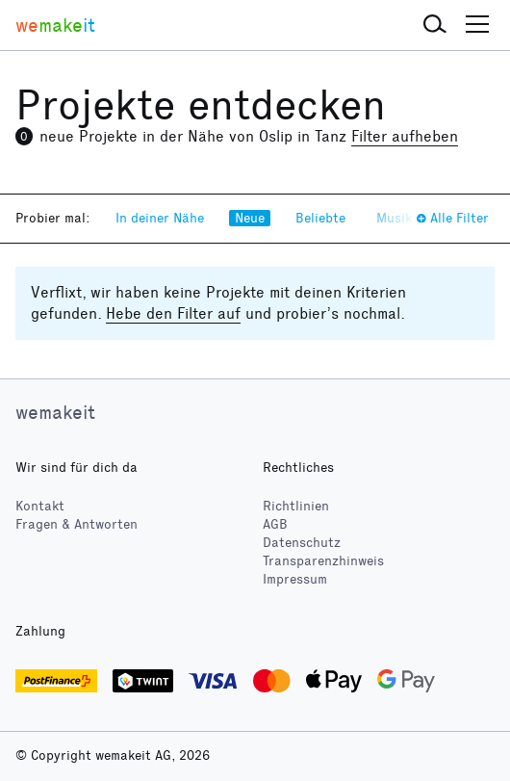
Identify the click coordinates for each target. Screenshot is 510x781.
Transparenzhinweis (323, 561)
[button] (435, 25)
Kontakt (39, 506)
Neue (250, 218)
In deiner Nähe (159, 218)
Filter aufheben (404, 136)
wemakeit (55, 412)
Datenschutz (302, 542)
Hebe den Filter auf (173, 313)
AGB (275, 524)
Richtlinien (296, 506)
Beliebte (320, 218)
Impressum (295, 579)
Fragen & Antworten (76, 524)
